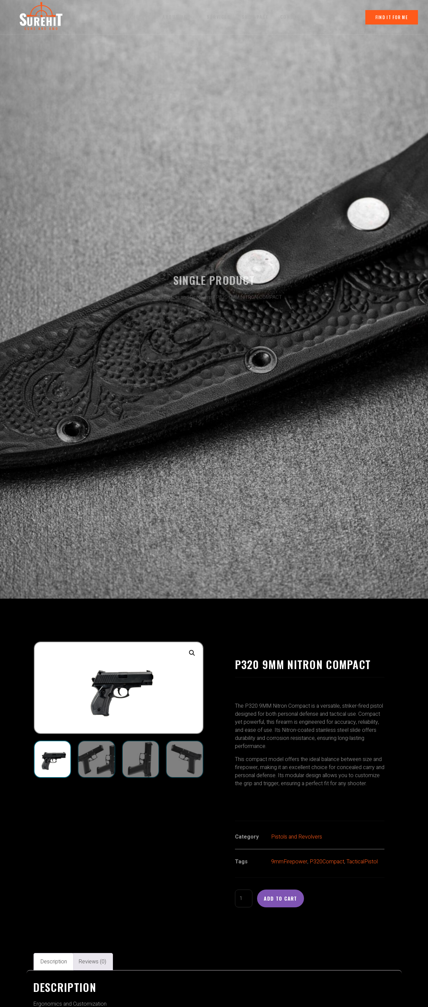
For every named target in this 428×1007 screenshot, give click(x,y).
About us (178, 16)
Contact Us (297, 16)
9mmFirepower (289, 862)
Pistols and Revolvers (187, 294)
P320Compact (327, 862)
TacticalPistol (362, 862)
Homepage (137, 16)
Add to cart (283, 899)
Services (219, 16)
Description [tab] (53, 963)
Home (153, 294)
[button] (192, 653)
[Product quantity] (244, 899)
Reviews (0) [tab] (92, 963)
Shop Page (256, 16)
